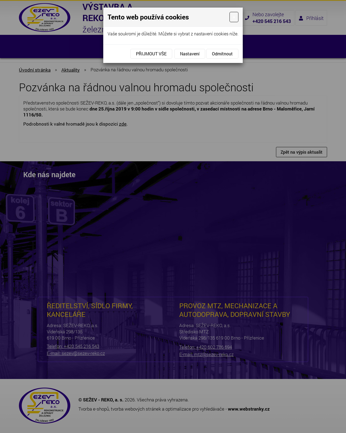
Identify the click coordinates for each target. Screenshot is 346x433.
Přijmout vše (151, 53)
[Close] (233, 17)
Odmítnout (222, 53)
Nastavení (189, 53)
